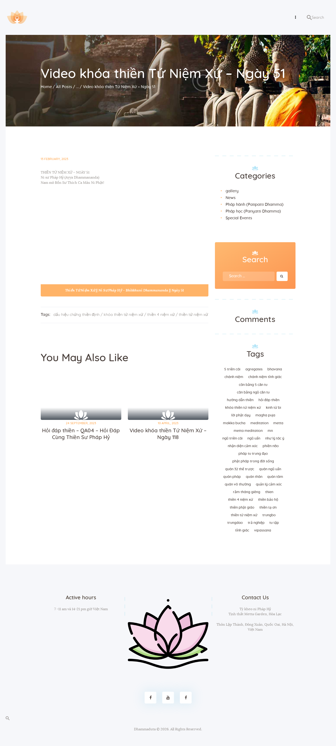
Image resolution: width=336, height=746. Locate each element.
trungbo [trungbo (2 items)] (269, 515)
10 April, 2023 (168, 423)
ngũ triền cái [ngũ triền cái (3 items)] (232, 438)
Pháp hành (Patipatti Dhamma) (255, 204)
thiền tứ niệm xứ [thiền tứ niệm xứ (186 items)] (244, 515)
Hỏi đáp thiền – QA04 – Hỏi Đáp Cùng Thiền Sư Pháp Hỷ (81, 434)
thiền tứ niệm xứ (193, 315)
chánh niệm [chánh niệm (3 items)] (234, 376)
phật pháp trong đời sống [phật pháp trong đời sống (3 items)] (253, 461)
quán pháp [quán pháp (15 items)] (232, 476)
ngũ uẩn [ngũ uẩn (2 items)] (253, 438)
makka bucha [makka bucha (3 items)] (234, 423)
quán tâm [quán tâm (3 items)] (275, 476)
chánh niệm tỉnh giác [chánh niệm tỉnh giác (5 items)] (265, 376)
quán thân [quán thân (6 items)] (254, 476)
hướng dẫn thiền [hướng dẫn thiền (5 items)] (240, 400)
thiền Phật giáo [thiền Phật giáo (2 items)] (242, 507)
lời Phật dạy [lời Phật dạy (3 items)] (240, 415)
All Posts (64, 87)
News (231, 198)
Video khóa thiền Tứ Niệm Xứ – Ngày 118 (168, 434)
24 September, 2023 (81, 423)
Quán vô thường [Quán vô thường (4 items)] (238, 484)
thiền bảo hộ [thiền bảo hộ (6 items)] (268, 499)
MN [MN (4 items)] (270, 430)
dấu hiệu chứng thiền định (76, 315)
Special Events (239, 218)
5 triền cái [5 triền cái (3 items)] (232, 369)
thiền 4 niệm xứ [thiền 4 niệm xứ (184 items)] (240, 499)
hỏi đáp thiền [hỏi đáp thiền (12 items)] (269, 400)
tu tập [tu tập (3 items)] (274, 522)
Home (46, 87)
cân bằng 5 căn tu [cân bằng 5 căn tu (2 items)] (253, 384)
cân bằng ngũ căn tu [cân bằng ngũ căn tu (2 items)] (253, 392)
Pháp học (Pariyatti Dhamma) (253, 211)
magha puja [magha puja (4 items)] (265, 415)
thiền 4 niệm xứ (161, 315)
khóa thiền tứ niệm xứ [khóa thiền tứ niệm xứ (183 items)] (243, 407)
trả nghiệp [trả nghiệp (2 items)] (256, 522)
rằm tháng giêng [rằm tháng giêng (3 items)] (246, 492)
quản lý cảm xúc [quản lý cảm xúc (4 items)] (269, 484)
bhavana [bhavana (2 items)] (274, 369)
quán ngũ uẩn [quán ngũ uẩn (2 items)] (270, 469)
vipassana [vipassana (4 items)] (262, 530)
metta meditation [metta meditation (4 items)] (248, 430)
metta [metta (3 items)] (278, 423)
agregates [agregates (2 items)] (254, 369)
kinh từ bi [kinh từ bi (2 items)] (273, 407)
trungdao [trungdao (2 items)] (235, 522)
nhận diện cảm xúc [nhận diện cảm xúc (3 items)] (243, 446)
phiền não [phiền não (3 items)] (271, 446)
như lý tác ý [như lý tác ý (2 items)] (274, 438)
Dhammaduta (145, 729)
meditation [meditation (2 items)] (259, 423)
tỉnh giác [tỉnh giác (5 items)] (242, 530)
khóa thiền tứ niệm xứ (123, 315)
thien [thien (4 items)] (269, 492)
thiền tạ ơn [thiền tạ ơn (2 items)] (268, 507)
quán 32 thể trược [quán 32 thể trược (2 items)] (239, 469)
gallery (232, 191)
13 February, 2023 (54, 158)
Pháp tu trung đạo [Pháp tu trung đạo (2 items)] (253, 453)
